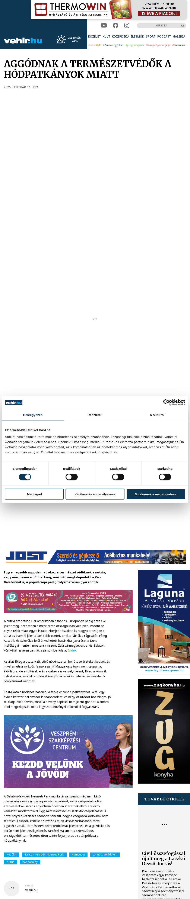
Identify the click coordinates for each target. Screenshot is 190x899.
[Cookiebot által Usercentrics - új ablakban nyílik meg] (166, 402)
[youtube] (104, 25)
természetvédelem (105, 854)
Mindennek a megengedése (155, 494)
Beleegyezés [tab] (32, 415)
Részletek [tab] (95, 415)
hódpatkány (30, 862)
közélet (11, 854)
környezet (78, 854)
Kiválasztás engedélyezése (95, 494)
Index (72, 650)
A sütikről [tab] (157, 415)
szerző (29, 885)
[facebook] (115, 25)
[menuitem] (94, 36)
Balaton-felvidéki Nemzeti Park (44, 854)
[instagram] (126, 25)
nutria (10, 862)
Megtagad (34, 494)
